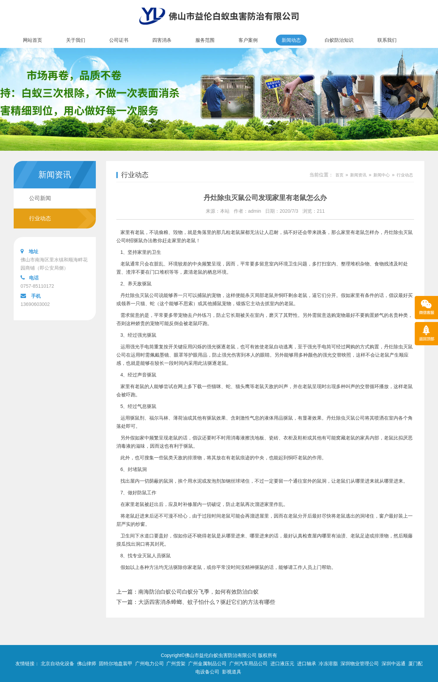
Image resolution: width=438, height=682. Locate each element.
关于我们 (75, 40)
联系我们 (387, 40)
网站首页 (32, 40)
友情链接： (27, 663)
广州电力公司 (149, 663)
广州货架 (175, 663)
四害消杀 (161, 40)
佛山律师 (86, 663)
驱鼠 (151, 335)
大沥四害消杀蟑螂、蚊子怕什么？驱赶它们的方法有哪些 (206, 602)
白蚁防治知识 (339, 40)
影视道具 (231, 671)
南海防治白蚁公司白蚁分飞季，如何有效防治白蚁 (198, 592)
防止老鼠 (235, 504)
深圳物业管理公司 (359, 663)
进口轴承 (306, 663)
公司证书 (118, 40)
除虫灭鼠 (403, 346)
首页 (339, 175)
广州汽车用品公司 (248, 663)
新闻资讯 (358, 175)
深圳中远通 (393, 663)
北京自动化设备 (57, 663)
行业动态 (40, 218)
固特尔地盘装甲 (115, 663)
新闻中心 (381, 175)
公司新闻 (40, 198)
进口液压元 (282, 663)
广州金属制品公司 (207, 663)
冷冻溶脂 (328, 663)
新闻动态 (291, 40)
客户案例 (248, 40)
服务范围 (205, 40)
